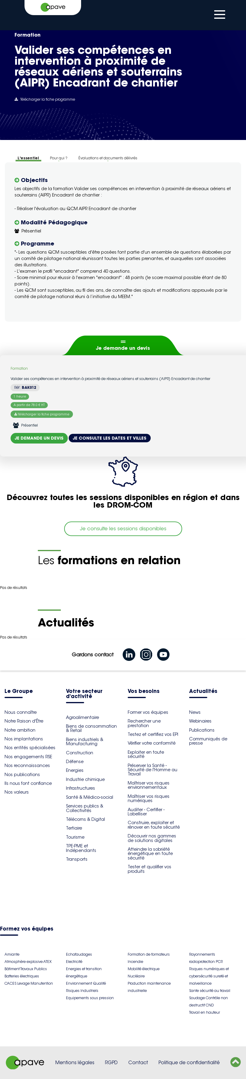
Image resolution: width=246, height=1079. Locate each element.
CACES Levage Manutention (29, 983)
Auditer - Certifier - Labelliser (146, 812)
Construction (79, 753)
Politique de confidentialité (189, 1062)
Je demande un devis (123, 348)
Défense (75, 761)
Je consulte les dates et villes (109, 438)
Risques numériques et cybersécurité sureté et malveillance (209, 976)
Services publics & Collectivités (84, 808)
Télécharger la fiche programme (45, 99)
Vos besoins (143, 691)
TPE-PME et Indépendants (81, 848)
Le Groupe (19, 691)
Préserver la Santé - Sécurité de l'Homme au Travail (152, 770)
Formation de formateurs (149, 954)
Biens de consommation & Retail (91, 728)
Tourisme (75, 837)
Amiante (12, 954)
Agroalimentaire (82, 717)
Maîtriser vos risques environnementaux (148, 785)
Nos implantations (24, 739)
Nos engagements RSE (28, 756)
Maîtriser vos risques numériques (148, 798)
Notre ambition (20, 730)
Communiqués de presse (208, 741)
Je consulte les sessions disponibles (123, 528)
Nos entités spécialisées (30, 747)
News (195, 712)
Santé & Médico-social (89, 797)
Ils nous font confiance (28, 783)
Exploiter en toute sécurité (146, 754)
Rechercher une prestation (144, 723)
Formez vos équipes (26, 929)
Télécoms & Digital (85, 819)
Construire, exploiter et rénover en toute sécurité (154, 825)
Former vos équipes (148, 712)
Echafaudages (79, 954)
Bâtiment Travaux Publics (26, 969)
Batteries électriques (22, 976)
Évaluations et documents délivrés (107, 158)
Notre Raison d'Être (24, 721)
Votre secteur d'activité (84, 694)
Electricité (74, 961)
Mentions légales (74, 1062)
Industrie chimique (85, 779)
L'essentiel (28, 158)
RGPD (111, 1062)
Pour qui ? (58, 158)
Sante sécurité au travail (209, 990)
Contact (138, 1062)
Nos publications (22, 774)
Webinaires (200, 721)
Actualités (203, 691)
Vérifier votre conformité (151, 743)
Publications (202, 730)
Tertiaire (74, 828)
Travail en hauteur (204, 1012)
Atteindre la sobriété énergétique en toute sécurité (150, 854)
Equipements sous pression (90, 998)
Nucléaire (136, 976)
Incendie (135, 961)
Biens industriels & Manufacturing (84, 741)
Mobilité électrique (143, 969)
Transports (76, 859)
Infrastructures (80, 788)
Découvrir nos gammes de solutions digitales (152, 838)
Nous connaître (21, 712)
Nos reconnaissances (27, 765)
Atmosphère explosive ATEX (28, 961)
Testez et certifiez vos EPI (153, 734)
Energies (75, 770)
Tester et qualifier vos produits (149, 869)
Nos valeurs (17, 792)
